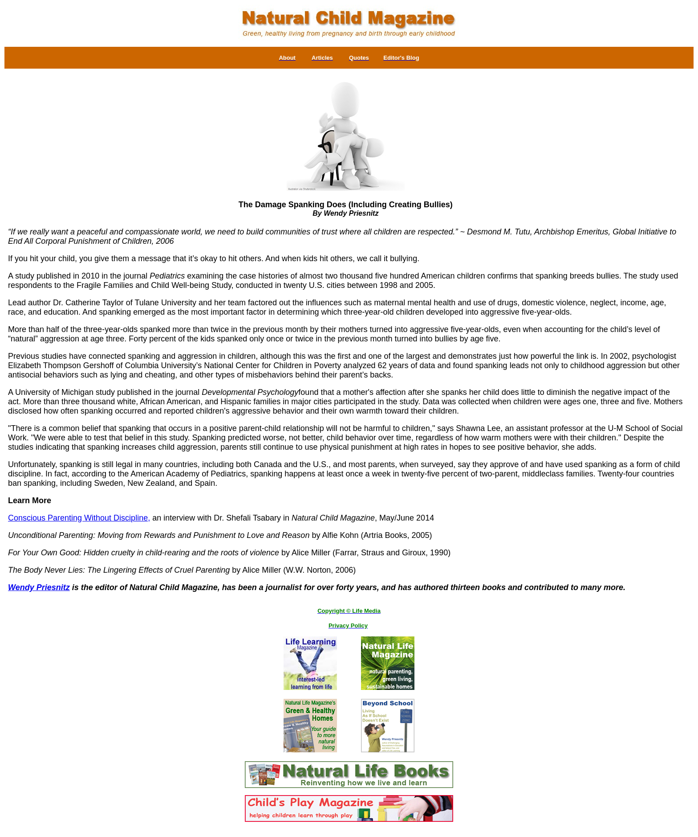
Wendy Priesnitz (39, 587)
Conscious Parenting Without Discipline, (79, 517)
